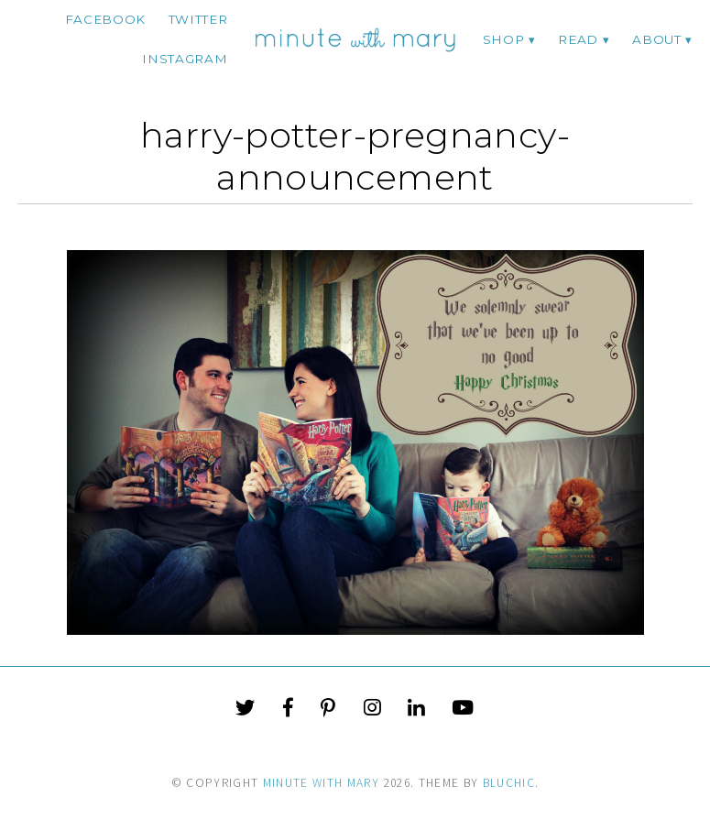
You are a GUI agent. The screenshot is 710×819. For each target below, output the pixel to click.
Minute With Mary (321, 783)
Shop (504, 39)
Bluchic (509, 783)
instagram (184, 58)
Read (578, 39)
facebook (105, 19)
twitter (198, 19)
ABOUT (656, 39)
